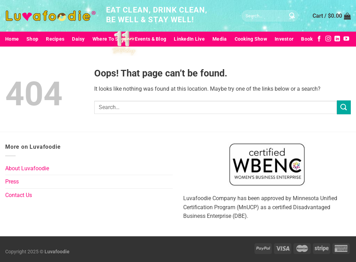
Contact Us (18, 195)
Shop (32, 39)
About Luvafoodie (27, 168)
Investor (284, 39)
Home (12, 39)
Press (12, 181)
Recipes (55, 39)
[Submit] (292, 16)
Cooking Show (251, 39)
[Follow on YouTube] (346, 39)
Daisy (78, 39)
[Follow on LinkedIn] (337, 39)
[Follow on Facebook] (319, 39)
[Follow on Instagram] (328, 39)
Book (307, 39)
